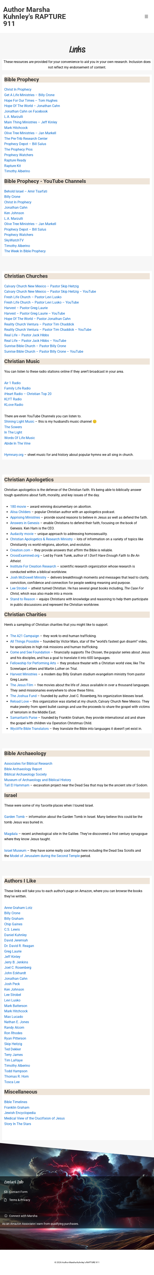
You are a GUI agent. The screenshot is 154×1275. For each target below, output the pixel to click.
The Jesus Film (21, 685)
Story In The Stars (17, 1124)
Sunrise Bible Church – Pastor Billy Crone (35, 346)
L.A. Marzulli (13, 117)
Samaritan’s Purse (23, 718)
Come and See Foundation (30, 652)
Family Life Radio (17, 388)
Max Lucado (13, 1017)
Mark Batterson (15, 1006)
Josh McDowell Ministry (28, 577)
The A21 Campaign (24, 636)
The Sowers (13, 427)
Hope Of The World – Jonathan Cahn (32, 106)
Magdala (11, 834)
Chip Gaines (13, 924)
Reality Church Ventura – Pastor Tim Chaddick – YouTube (47, 330)
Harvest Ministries (23, 674)
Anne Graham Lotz (18, 908)
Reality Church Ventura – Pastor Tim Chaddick (39, 324)
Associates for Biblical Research (28, 764)
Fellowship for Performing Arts (33, 663)
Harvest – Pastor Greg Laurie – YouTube (34, 313)
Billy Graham (14, 919)
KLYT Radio (13, 399)
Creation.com (20, 550)
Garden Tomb (14, 817)
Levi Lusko (12, 1000)
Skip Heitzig (13, 1044)
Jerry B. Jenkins (16, 962)
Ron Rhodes (13, 1033)
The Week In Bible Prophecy (25, 251)
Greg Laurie (12, 951)
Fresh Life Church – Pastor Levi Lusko (32, 297)
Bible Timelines (15, 1102)
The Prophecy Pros (18, 149)
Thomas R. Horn (16, 1076)
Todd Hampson (15, 1071)
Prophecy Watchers (18, 155)
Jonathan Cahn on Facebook (26, 111)
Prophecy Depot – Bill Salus (25, 144)
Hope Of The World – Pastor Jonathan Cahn (37, 319)
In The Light (13, 432)
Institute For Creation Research (33, 566)
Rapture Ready (15, 160)
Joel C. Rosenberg (17, 968)
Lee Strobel (18, 588)
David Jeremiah (16, 940)
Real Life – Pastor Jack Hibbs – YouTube (35, 341)
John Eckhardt (15, 973)
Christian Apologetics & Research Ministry (41, 539)
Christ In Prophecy (17, 89)
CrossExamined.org (24, 555)
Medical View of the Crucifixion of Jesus (34, 1118)
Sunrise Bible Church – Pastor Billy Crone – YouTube (43, 351)
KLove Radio (13, 405)
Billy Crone (12, 197)
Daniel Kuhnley (15, 935)
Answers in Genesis (24, 523)
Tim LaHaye (13, 1060)
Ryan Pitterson (15, 1038)
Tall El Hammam (16, 785)
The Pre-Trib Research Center (25, 139)
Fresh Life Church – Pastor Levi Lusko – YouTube (41, 302)
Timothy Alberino (17, 171)
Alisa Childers (20, 512)
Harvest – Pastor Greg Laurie (26, 308)
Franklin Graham (16, 1107)
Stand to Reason (22, 599)
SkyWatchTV (14, 240)
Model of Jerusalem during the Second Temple (45, 856)
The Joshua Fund (23, 696)
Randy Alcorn (14, 1027)
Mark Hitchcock (16, 128)
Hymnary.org (13, 455)
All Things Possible (24, 641)
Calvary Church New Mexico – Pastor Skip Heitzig (41, 286)
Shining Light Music (19, 421)
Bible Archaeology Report (23, 769)
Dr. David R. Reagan (19, 946)
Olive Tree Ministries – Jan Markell (30, 133)
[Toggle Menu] (146, 16)
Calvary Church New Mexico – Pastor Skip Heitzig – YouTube (50, 292)
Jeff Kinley (12, 957)
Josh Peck (12, 984)
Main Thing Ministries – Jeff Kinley (30, 122)
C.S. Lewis (12, 929)
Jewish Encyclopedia (20, 1113)
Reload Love (19, 701)
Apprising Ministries (25, 517)
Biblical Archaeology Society (25, 774)
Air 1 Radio (12, 383)
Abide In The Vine (17, 443)
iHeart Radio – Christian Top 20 (27, 394)
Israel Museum (15, 851)
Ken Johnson (14, 213)
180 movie (18, 507)
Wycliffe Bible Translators (29, 729)
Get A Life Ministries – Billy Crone (29, 95)
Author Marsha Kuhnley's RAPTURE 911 (34, 16)
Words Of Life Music (19, 438)
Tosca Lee (12, 1082)
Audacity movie (21, 534)
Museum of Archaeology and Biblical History (37, 780)
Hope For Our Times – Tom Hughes (30, 100)
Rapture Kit (12, 166)
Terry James (13, 1055)
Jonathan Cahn (15, 207)
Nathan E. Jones (16, 1022)
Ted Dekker (12, 1049)
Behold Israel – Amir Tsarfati (25, 191)
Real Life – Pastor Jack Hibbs (26, 335)
